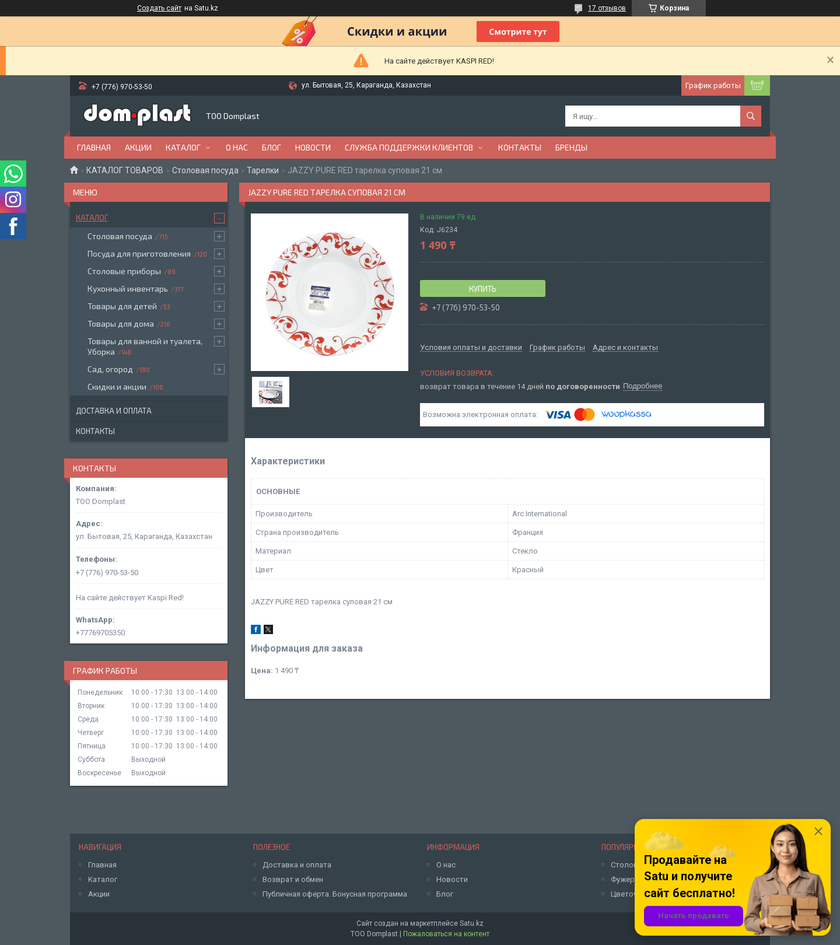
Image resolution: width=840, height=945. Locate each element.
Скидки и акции (117, 386)
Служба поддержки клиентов (409, 147)
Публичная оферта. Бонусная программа (334, 894)
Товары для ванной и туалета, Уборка (145, 346)
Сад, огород (110, 369)
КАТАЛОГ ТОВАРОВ (124, 170)
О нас (237, 147)
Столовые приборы (124, 271)
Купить (482, 288)
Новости (313, 147)
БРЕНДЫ (571, 147)
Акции (138, 147)
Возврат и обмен (292, 879)
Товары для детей (122, 306)
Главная (94, 147)
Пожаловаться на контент (446, 934)
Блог (271, 147)
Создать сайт (159, 8)
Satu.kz (472, 923)
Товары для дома (121, 323)
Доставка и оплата (114, 410)
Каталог (183, 147)
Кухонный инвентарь (128, 288)
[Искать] (750, 116)
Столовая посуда (205, 170)
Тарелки (263, 170)
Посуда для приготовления (139, 253)
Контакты (519, 147)
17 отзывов (607, 8)
